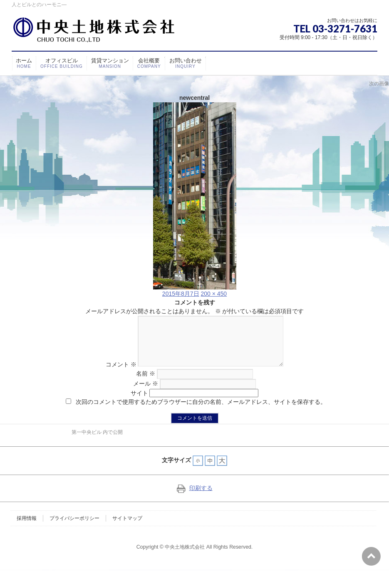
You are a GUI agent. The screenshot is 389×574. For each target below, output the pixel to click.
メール (145, 393)
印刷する (195, 498)
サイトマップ (127, 528)
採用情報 (27, 528)
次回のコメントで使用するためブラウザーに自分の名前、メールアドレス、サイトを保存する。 (201, 411)
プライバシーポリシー (74, 528)
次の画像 (379, 84)
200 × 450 (214, 293)
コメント (113, 374)
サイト (139, 403)
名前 (145, 383)
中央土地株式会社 (185, 557)
